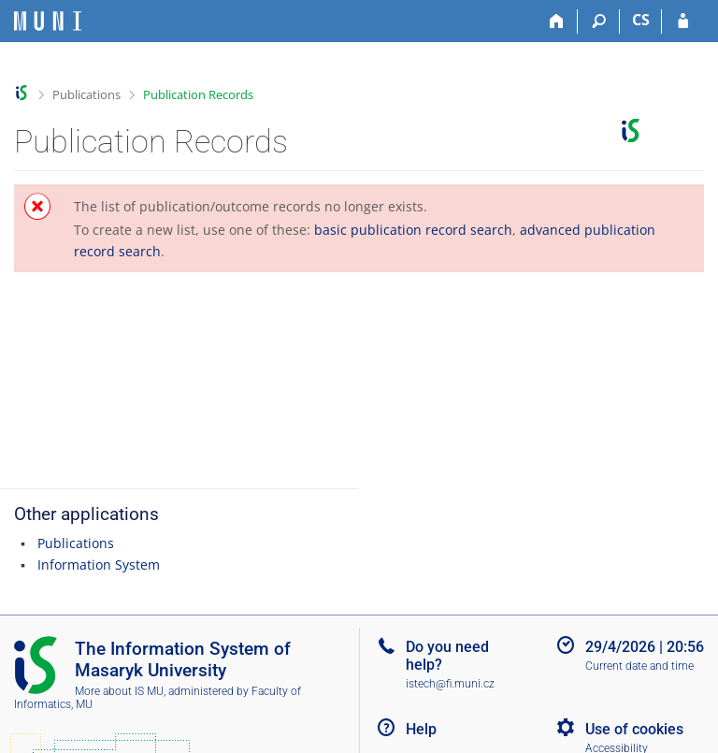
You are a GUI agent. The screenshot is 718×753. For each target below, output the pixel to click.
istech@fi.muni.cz (450, 683)
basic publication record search (413, 230)
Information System (98, 564)
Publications (86, 94)
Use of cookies (634, 729)
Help (421, 729)
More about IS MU (119, 691)
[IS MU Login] (683, 21)
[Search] (599, 21)
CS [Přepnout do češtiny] (641, 19)
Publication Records (198, 94)
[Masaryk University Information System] (47, 21)
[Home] (557, 21)
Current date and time (639, 666)
